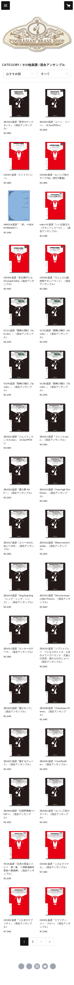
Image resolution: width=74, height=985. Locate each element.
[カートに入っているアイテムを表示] (68, 5)
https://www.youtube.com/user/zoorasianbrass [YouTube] (45, 966)
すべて (45, 73)
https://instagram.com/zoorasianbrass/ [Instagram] (37, 966)
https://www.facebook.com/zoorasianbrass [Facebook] (21, 966)
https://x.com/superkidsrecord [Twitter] (29, 966)
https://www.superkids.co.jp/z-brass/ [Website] (53, 966)
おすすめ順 (13, 73)
